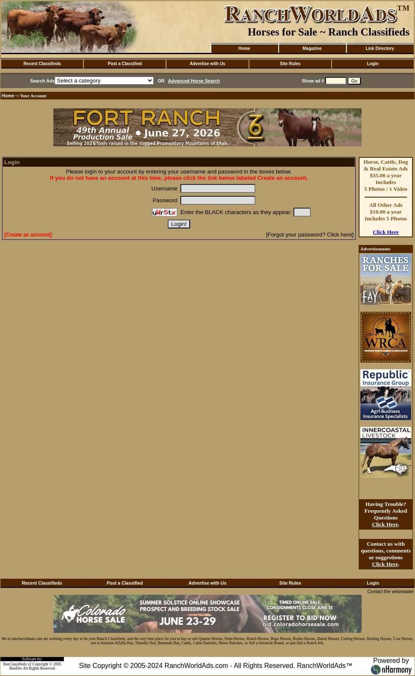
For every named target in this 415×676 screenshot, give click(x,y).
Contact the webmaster (390, 591)
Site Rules (290, 63)
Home (244, 48)
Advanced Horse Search (194, 80)
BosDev (15, 668)
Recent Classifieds (42, 63)
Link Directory (379, 48)
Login (373, 63)
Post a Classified (125, 63)
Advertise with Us (207, 63)
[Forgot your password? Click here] (310, 234)
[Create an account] (28, 235)
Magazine (311, 48)
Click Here (386, 232)
